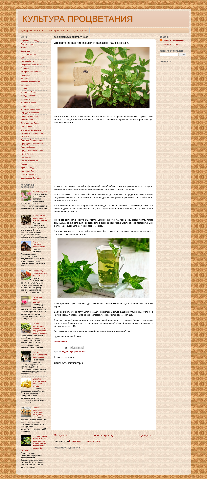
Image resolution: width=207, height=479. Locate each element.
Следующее (61, 435)
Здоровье (25, 68)
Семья (24, 164)
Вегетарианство (28, 44)
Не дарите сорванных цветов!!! (37, 299)
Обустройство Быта (77, 351)
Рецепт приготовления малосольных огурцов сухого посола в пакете (40, 328)
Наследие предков (29, 116)
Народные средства (30, 113)
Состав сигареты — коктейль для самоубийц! (38, 411)
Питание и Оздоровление (32, 133)
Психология (26, 157)
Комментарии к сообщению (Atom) (84, 441)
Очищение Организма (31, 130)
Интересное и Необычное (32, 72)
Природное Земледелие (32, 143)
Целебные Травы (28, 171)
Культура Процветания (32, 30)
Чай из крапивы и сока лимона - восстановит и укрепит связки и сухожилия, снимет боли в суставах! (34, 443)
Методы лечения (28, 95)
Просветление (27, 154)
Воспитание (26, 51)
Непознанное (27, 120)
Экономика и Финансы (31, 178)
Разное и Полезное (29, 161)
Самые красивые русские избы (39, 244)
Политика (25, 137)
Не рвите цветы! (40, 191)
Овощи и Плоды (28, 126)
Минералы (25, 99)
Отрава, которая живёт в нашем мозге (40, 354)
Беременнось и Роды (30, 41)
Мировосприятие (28, 102)
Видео (65, 351)
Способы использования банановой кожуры (39, 382)
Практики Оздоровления (32, 140)
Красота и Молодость (30, 82)
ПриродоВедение (29, 147)
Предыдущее (144, 435)
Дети (23, 58)
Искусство (25, 75)
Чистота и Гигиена (29, 174)
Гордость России (28, 54)
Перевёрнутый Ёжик (58, 30)
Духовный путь (27, 61)
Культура (25, 85)
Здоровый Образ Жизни (32, 65)
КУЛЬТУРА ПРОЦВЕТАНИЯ (77, 19)
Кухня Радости (80, 30)
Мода (23, 106)
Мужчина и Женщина (30, 109)
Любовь (24, 89)
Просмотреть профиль (170, 44)
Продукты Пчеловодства (32, 150)
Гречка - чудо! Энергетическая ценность (40, 273)
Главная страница (102, 435)
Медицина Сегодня (29, 92)
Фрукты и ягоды (28, 168)
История (24, 78)
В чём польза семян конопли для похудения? (40, 218)
